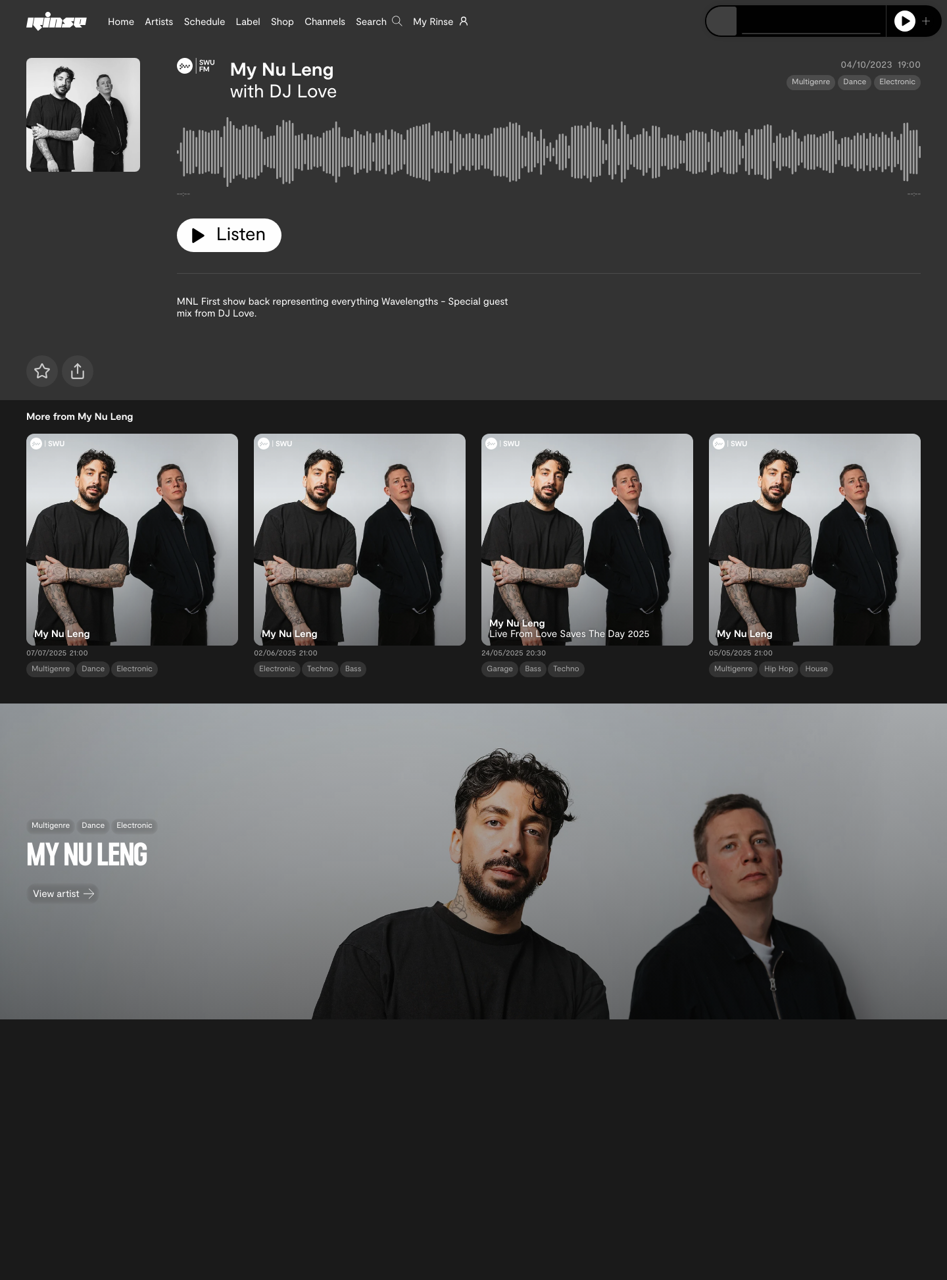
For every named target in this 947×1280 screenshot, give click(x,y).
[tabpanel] (549, 154)
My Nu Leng (282, 68)
